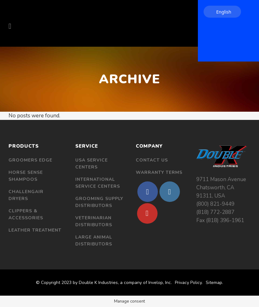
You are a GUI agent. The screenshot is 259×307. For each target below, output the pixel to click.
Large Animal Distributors (93, 240)
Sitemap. (214, 283)
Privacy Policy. (189, 283)
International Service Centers (97, 182)
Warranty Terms (159, 172)
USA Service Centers (91, 163)
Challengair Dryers (26, 195)
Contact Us (152, 160)
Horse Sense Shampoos (26, 175)
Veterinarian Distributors (93, 221)
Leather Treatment (35, 230)
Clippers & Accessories (26, 214)
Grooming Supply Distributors (99, 202)
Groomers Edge (30, 160)
